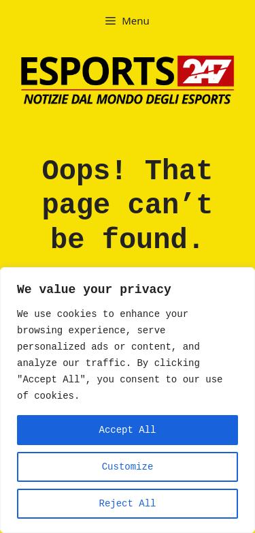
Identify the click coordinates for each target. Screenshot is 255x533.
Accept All (127, 430)
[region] (127, 400)
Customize (128, 466)
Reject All (127, 503)
